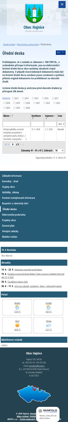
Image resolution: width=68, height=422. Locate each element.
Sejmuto (50, 115)
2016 (46, 98)
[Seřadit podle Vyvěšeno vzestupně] (33, 118)
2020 (28, 103)
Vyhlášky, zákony (10, 192)
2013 (17, 98)
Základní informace (12, 175)
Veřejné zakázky (10, 231)
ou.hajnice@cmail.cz (37, 365)
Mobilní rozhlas (9, 236)
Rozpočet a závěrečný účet (15, 203)
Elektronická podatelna (13, 214)
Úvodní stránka (9, 44)
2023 (58, 103)
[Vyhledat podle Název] (16, 123)
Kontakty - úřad (10, 181)
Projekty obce (9, 220)
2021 (38, 103)
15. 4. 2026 (36, 129)
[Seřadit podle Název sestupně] (12, 115)
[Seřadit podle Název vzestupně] (12, 114)
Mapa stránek (22, 416)
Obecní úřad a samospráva (28, 44)
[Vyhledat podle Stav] (61, 123)
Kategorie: (6, 98)
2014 (27, 98)
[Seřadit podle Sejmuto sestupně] (46, 119)
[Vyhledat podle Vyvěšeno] (37, 123)
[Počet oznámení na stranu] (59, 150)
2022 (48, 103)
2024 (8, 107)
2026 (28, 107)
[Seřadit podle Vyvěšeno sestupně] (33, 119)
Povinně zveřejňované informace (18, 197)
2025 (18, 107)
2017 (57, 98)
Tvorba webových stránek (31, 419)
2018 (8, 103)
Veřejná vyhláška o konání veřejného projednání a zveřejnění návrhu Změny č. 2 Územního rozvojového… (15, 134)
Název (7, 115)
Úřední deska (10, 209)
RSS (60, 52)
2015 (36, 98)
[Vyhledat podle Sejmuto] (50, 123)
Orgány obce (8, 186)
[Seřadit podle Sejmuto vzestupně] (46, 118)
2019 (18, 103)
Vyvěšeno (37, 115)
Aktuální (61, 129)
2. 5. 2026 (49, 129)
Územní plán (8, 225)
